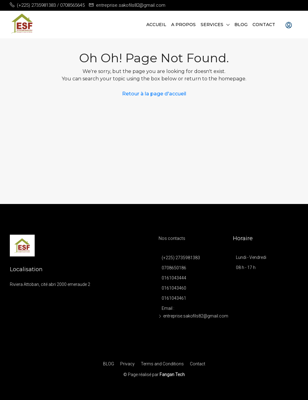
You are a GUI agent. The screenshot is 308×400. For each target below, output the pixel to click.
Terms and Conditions (162, 363)
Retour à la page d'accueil (154, 94)
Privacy (127, 363)
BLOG (241, 24)
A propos (183, 24)
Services (212, 24)
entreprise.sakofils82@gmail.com (195, 315)
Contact (263, 24)
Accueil (156, 24)
